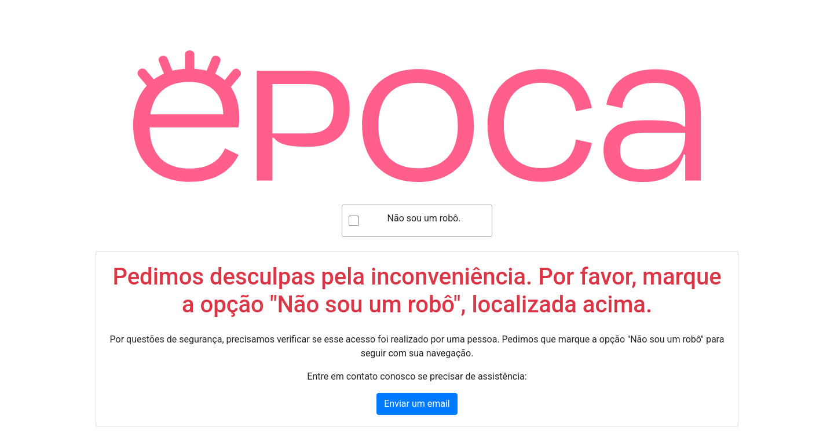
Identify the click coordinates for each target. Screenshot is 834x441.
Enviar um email (416, 403)
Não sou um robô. (424, 218)
